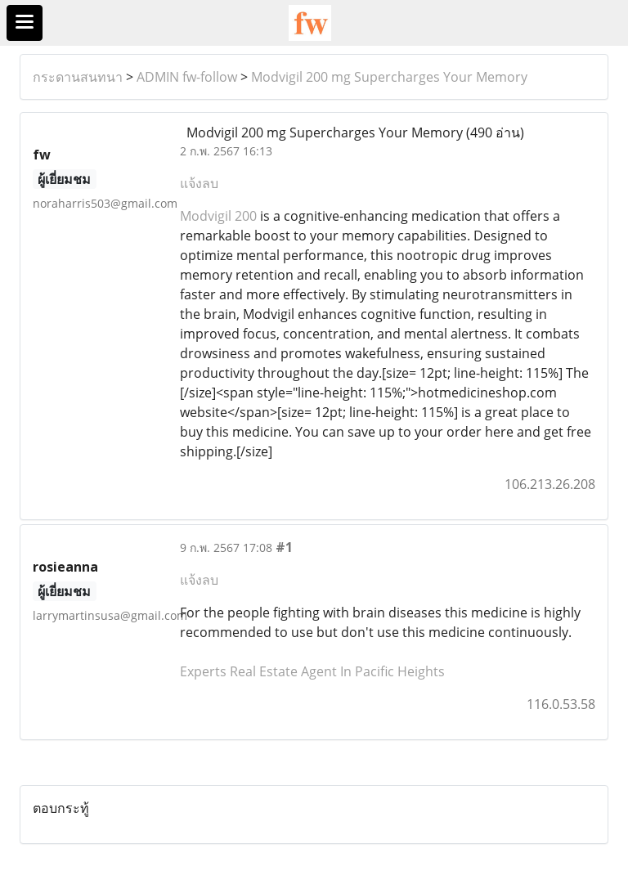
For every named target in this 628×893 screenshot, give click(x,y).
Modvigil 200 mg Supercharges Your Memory (389, 77)
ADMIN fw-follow (187, 77)
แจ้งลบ (199, 183)
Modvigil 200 (218, 216)
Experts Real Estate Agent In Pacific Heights (312, 671)
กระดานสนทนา (78, 77)
